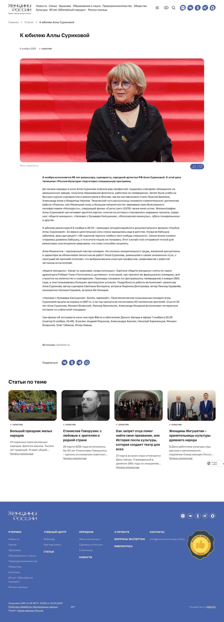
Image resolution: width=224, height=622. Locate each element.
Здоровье (65, 5)
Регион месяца (97, 9)
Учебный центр (55, 532)
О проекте (121, 532)
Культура (41, 9)
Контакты (157, 532)
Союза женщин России (30, 610)
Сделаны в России (91, 544)
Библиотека (123, 546)
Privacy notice (214, 463)
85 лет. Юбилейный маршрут (67, 9)
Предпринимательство (117, 5)
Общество (140, 5)
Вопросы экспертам (129, 539)
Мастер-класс (53, 544)
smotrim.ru (63, 344)
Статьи (49, 551)
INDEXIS (211, 606)
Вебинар (49, 539)
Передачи (86, 532)
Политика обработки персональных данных (33, 606)
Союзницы (86, 550)
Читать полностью (21, 453)
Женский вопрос (90, 539)
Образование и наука (87, 5)
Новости (41, 5)
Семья (53, 5)
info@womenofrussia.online (167, 539)
